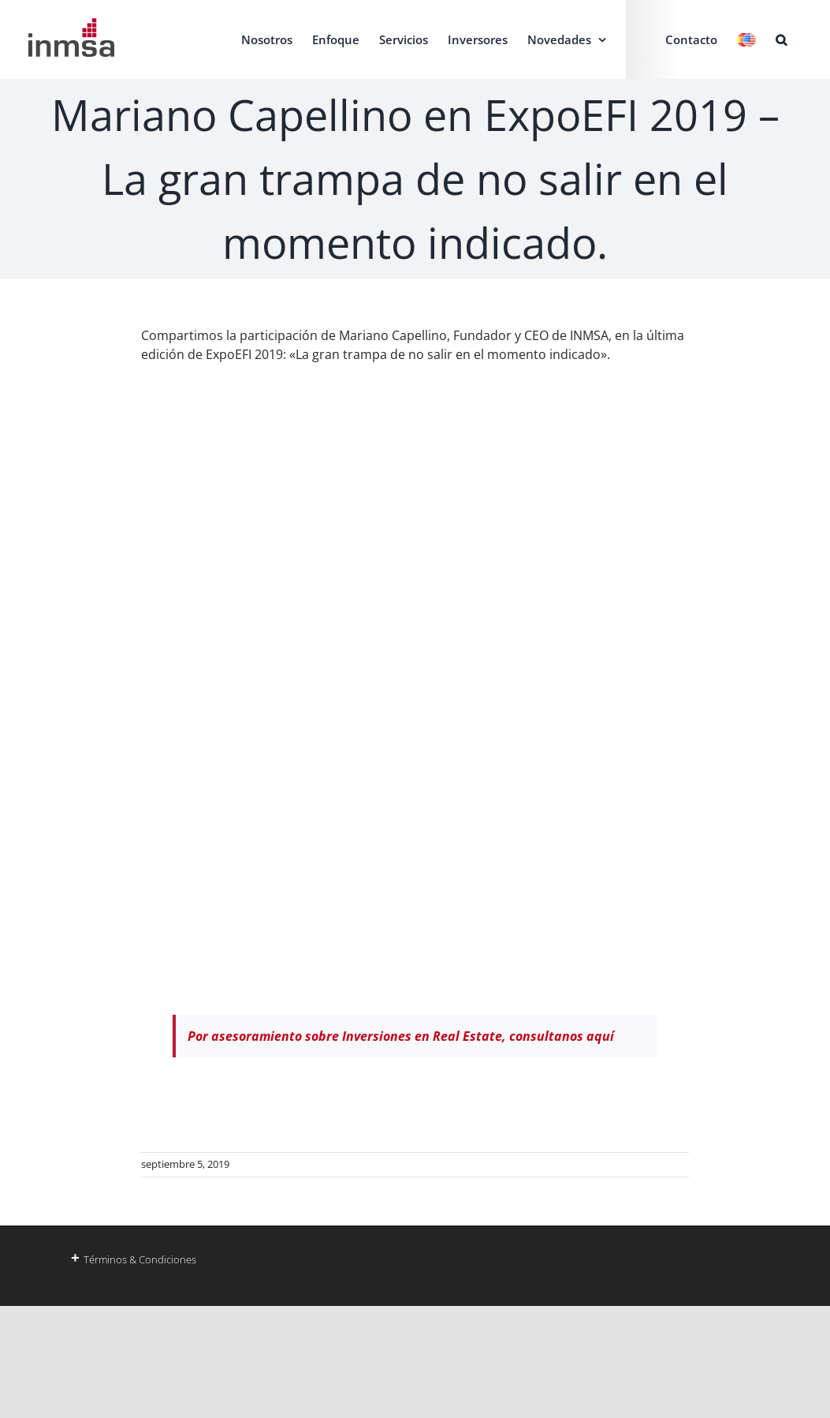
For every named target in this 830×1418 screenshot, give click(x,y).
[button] (781, 39)
